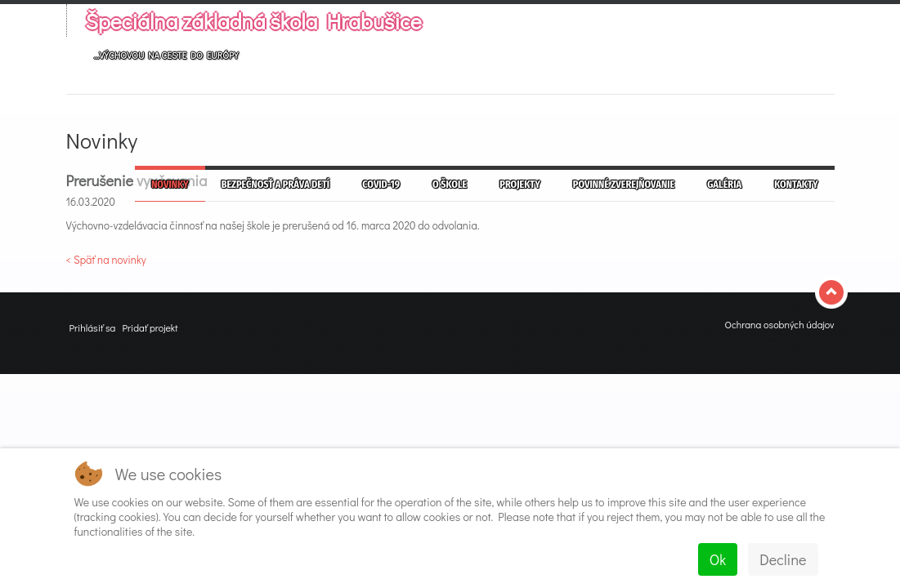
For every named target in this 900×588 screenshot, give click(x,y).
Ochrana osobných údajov (779, 324)
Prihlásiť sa (92, 327)
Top (833, 292)
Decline (782, 559)
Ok (718, 559)
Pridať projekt (149, 327)
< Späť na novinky (106, 259)
